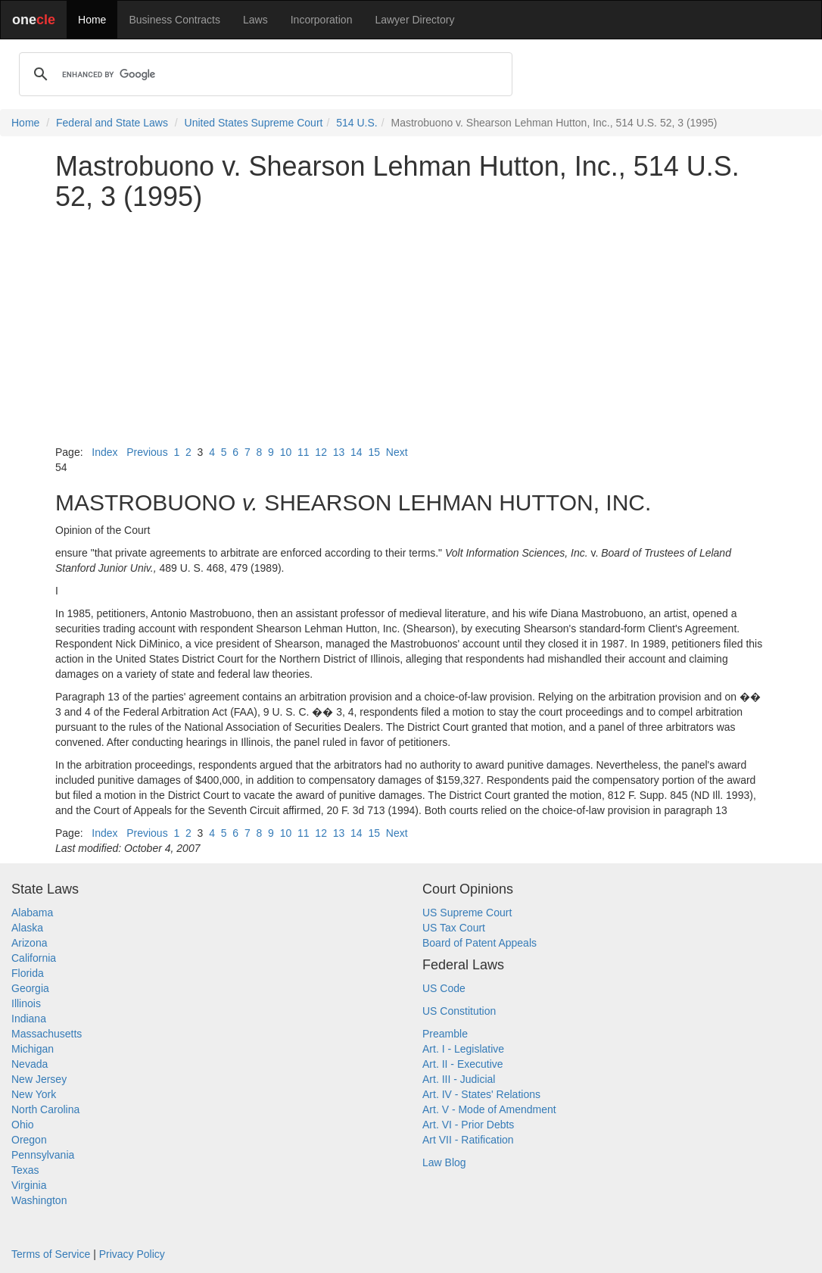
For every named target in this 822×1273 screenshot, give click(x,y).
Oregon (29, 1140)
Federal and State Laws (112, 123)
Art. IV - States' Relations (481, 1094)
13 (339, 452)
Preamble (445, 1034)
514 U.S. (356, 123)
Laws (255, 20)
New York (33, 1094)
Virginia (28, 1185)
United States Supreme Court (254, 123)
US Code (443, 988)
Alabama (32, 912)
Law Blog (444, 1162)
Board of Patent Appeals (479, 943)
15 (374, 452)
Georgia (30, 988)
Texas (25, 1170)
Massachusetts (46, 1034)
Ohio (22, 1125)
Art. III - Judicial (458, 1079)
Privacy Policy (132, 1254)
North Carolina (45, 1109)
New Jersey (39, 1079)
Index (104, 452)
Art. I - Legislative (463, 1049)
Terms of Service (50, 1254)
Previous (146, 452)
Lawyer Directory (414, 20)
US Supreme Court (467, 912)
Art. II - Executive (462, 1064)
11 (303, 452)
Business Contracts (174, 20)
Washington (39, 1200)
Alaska (27, 928)
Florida (27, 973)
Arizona (29, 943)
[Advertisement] (411, 328)
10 (286, 452)
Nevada (29, 1064)
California (33, 958)
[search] (263, 74)
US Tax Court (453, 928)
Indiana (28, 1018)
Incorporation (322, 20)
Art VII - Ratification (468, 1140)
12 (321, 452)
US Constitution (459, 1011)
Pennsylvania (42, 1155)
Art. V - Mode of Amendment (489, 1109)
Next (397, 452)
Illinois (26, 1003)
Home (92, 20)
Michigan (32, 1049)
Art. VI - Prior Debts (468, 1125)
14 (356, 452)
